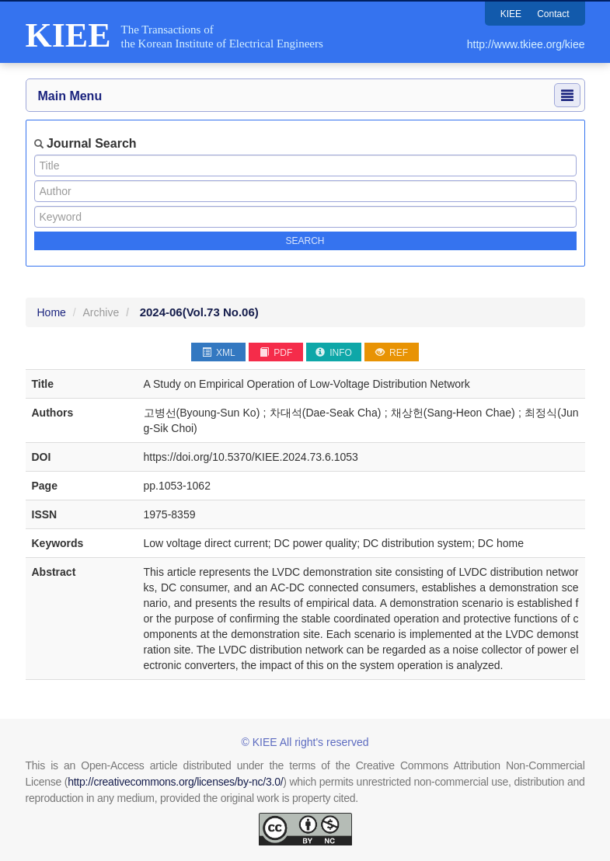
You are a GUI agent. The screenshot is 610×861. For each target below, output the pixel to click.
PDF (276, 352)
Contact (553, 14)
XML (218, 352)
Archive (101, 312)
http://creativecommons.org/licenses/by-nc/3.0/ (175, 782)
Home (51, 312)
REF (391, 352)
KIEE (510, 14)
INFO (333, 352)
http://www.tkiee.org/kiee (526, 44)
